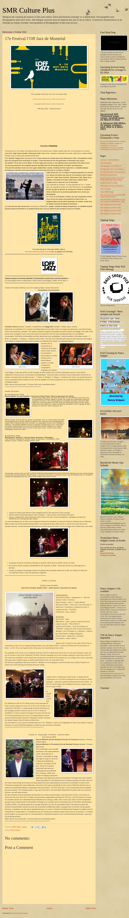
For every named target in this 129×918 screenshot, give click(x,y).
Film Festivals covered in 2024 (110, 214)
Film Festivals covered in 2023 (110, 211)
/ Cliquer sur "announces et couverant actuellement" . (112, 146)
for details (110, 143)
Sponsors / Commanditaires (109, 160)
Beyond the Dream (107, 553)
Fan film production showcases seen (112, 172)
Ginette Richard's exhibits (109, 183)
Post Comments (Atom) (20, 913)
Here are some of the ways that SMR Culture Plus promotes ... (112, 196)
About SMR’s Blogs (106, 192)
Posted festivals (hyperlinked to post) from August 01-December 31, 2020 (112, 200)
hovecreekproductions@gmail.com (112, 673)
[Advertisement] (113, 572)
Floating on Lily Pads (108, 555)
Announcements (105, 163)
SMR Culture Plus (28, 10)
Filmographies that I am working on (112, 169)
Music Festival (15, 830)
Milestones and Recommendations (112, 186)
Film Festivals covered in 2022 (110, 208)
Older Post (90, 908)
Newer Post (7, 908)
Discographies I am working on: (111, 166)
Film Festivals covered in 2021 (110, 204)
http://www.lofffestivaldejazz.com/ (37, 252)
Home (49, 908)
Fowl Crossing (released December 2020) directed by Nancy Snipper (112, 179)
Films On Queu (105, 189)
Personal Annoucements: (108, 175)
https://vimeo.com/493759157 (110, 329)
